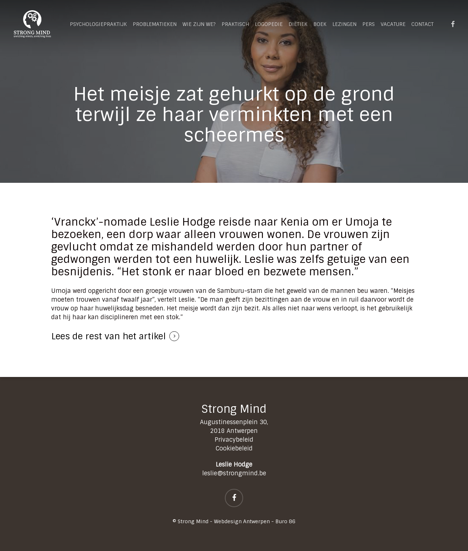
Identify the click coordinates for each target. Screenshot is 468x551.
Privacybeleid (234, 440)
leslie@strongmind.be (234, 473)
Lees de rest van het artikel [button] (108, 336)
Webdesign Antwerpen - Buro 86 (254, 521)
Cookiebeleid (234, 448)
